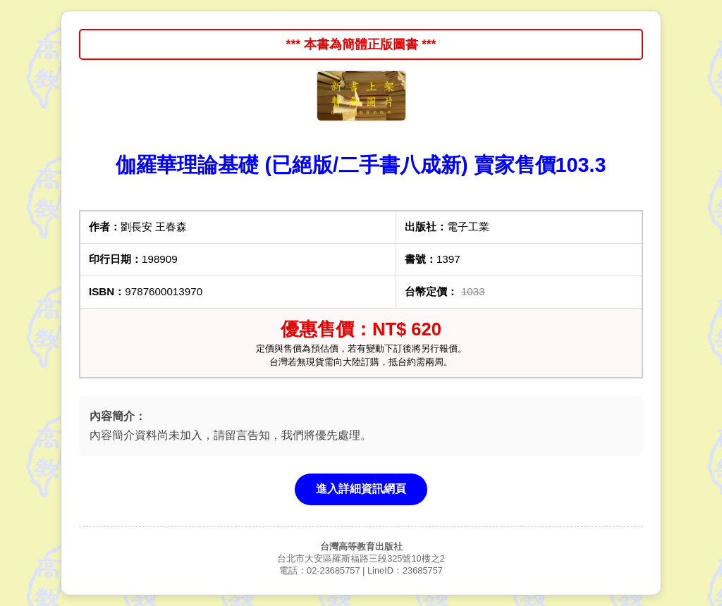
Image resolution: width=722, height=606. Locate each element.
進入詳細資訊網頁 (361, 489)
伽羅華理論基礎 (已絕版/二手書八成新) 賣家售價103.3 (361, 165)
